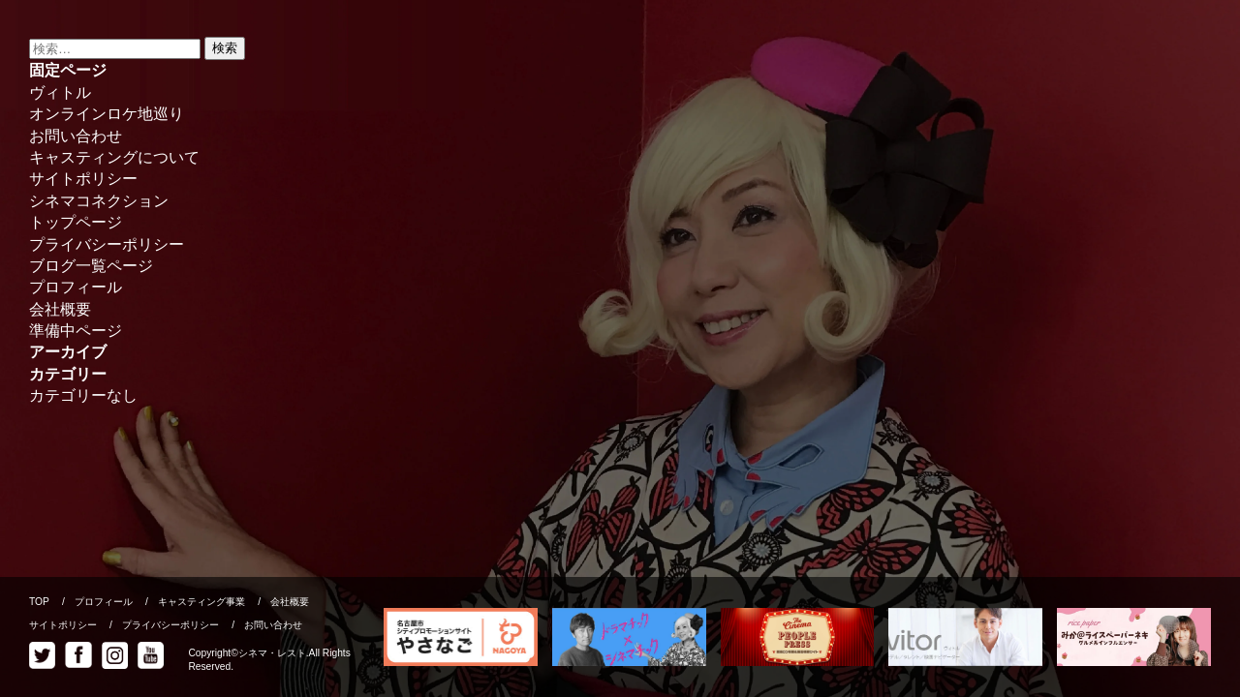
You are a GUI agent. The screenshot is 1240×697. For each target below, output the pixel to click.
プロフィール (75, 287)
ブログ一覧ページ (91, 266)
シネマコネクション (99, 201)
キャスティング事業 (201, 601)
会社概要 (60, 309)
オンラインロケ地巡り (106, 114)
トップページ (75, 222)
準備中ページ (75, 330)
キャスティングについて (114, 157)
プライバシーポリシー (106, 244)
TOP (39, 601)
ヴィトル (60, 92)
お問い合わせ (75, 136)
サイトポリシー (83, 178)
